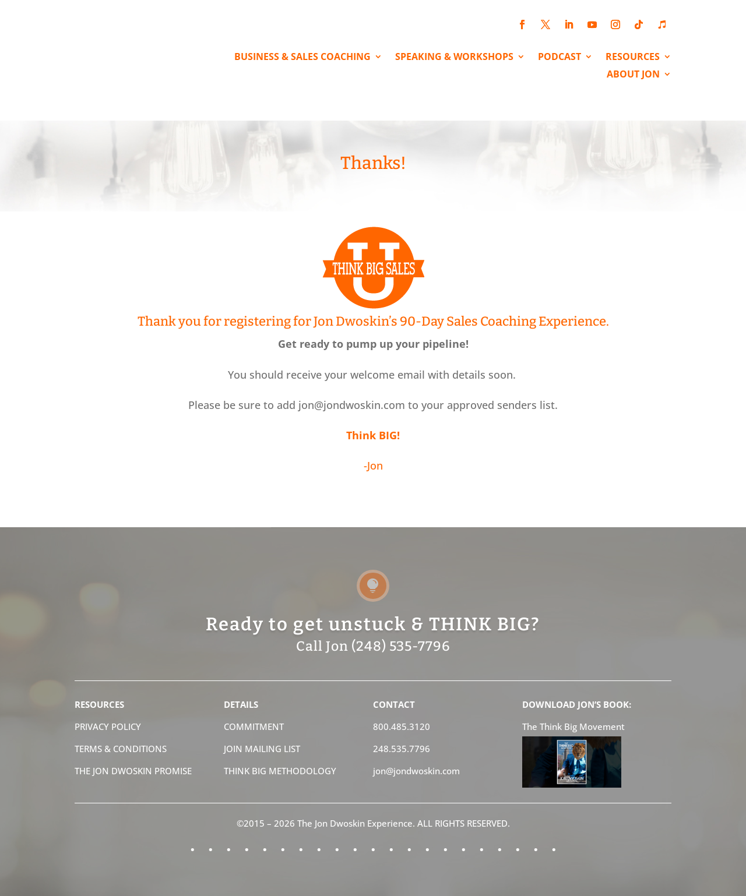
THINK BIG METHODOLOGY (280, 771)
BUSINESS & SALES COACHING (302, 57)
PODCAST (559, 57)
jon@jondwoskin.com (416, 771)
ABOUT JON (633, 75)
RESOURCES (633, 57)
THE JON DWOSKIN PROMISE (133, 771)
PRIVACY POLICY (108, 726)
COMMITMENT (254, 726)
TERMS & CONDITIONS (121, 748)
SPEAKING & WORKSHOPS (454, 57)
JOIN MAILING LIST (262, 748)
